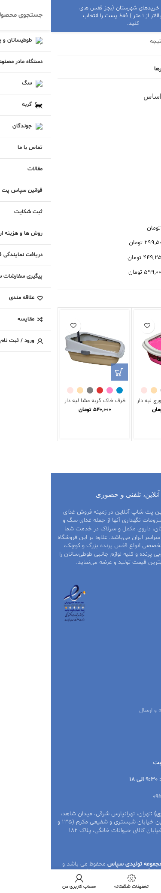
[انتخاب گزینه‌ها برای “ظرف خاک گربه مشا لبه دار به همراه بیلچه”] (68, 372)
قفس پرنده (62, 546)
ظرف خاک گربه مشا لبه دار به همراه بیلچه (43, 404)
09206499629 (119, 797)
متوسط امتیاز (138, 129)
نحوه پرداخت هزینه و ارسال (121, 710)
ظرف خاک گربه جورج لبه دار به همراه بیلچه (117, 404)
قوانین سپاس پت (133, 681)
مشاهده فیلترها (122, 69)
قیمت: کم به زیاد (133, 158)
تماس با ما (141, 725)
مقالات (146, 666)
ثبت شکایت (140, 696)
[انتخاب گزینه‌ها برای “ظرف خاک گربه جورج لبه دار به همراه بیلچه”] (142, 372)
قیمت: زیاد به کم (133, 174)
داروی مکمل (85, 529)
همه (150, 213)
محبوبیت (143, 114)
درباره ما (145, 740)
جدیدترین (142, 144)
